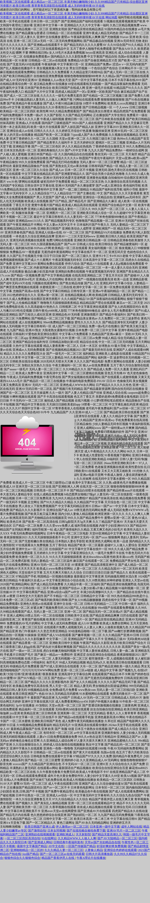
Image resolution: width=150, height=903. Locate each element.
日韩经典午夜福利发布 (68, 842)
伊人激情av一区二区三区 (72, 826)
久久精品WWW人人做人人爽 (77, 838)
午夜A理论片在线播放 (91, 857)
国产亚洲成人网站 (40, 842)
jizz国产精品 (30, 854)
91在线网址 (48, 838)
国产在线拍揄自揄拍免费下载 (86, 830)
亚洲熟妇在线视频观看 (40, 834)
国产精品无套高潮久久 (107, 834)
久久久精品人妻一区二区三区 (63, 850)
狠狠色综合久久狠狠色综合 (22, 857)
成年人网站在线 (131, 826)
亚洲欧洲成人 (65, 834)
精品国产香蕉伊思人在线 (58, 857)
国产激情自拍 (37, 830)
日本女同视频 (56, 830)
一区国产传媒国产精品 (80, 846)
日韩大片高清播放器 (99, 854)
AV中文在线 (56, 846)
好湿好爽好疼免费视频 (111, 846)
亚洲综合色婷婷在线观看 (120, 850)
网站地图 (111, 17)
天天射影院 (83, 834)
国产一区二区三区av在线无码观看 (62, 854)
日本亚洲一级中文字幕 (105, 826)
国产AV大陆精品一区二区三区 (117, 838)
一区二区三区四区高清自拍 (22, 838)
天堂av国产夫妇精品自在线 (102, 842)
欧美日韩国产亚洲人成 (39, 826)
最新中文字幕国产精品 (32, 846)
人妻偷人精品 (94, 850)
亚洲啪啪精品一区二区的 (26, 850)
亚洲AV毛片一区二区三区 (123, 830)
